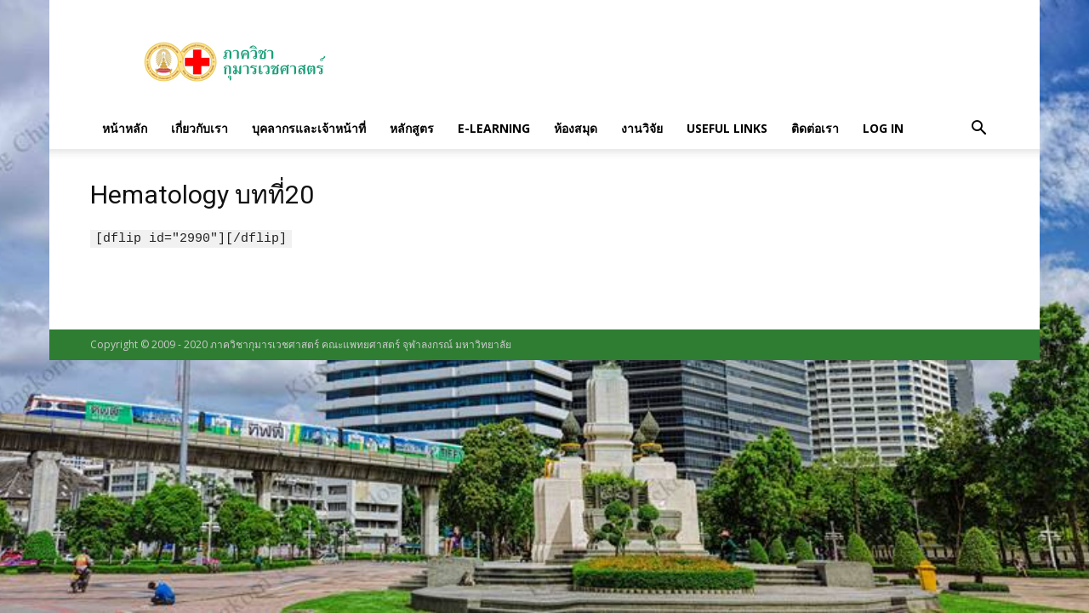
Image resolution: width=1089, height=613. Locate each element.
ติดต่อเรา (815, 128)
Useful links (727, 128)
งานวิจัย (642, 128)
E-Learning (494, 128)
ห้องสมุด (575, 128)
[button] (978, 128)
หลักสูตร (412, 128)
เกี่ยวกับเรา (199, 128)
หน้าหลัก (124, 128)
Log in (883, 128)
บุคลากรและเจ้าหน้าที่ (309, 128)
